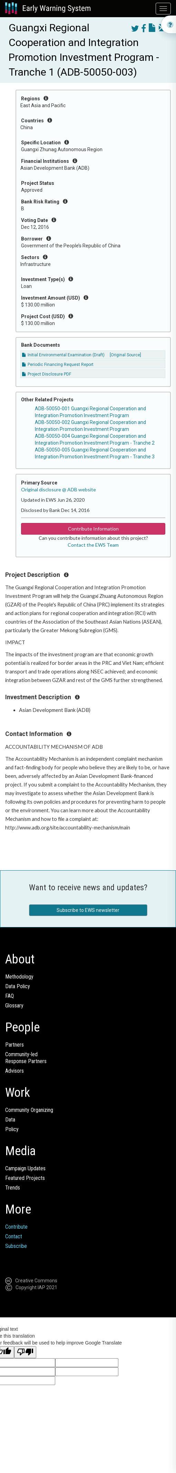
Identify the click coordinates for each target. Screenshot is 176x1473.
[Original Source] (125, 355)
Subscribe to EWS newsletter (88, 910)
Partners (14, 1044)
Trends (12, 1187)
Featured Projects (25, 1178)
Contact (13, 1236)
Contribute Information (93, 529)
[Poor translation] (25, 1352)
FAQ (9, 996)
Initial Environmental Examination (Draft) (63, 355)
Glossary (14, 1005)
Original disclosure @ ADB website (58, 489)
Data (10, 1119)
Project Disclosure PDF (46, 374)
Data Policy (17, 986)
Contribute (16, 1227)
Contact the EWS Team (93, 545)
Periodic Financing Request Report (58, 364)
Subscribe (16, 1246)
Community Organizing (29, 1110)
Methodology (19, 976)
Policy (12, 1129)
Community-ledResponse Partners (26, 1057)
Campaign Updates (25, 1168)
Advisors (14, 1071)
